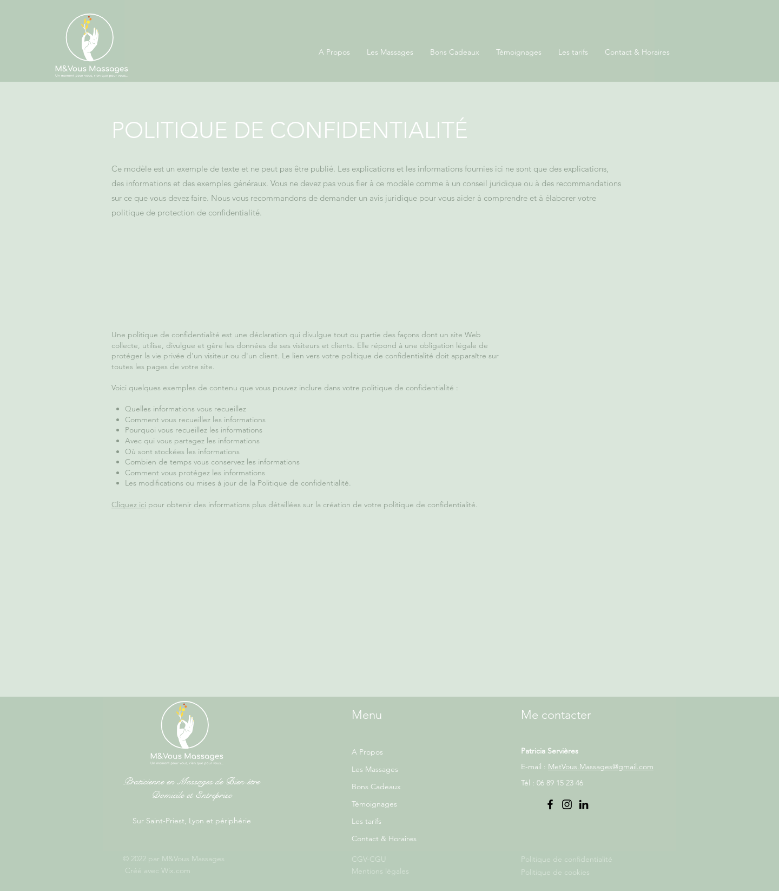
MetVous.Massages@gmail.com (600, 766)
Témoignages (374, 804)
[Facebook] (550, 804)
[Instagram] (566, 804)
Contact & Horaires (384, 838)
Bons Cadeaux (376, 786)
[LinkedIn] (583, 804)
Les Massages (375, 769)
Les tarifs (366, 821)
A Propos (367, 752)
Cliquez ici (128, 504)
